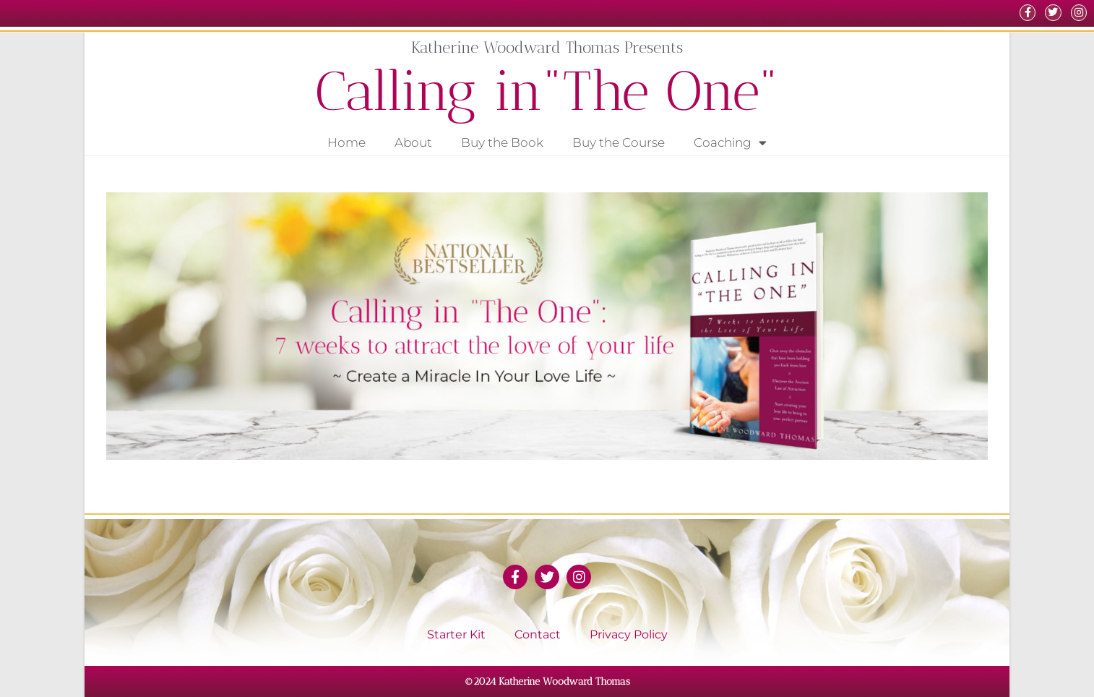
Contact (537, 634)
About (413, 142)
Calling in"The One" (547, 91)
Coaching (730, 142)
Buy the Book (502, 142)
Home (346, 142)
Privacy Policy (629, 634)
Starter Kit (456, 634)
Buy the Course (618, 142)
